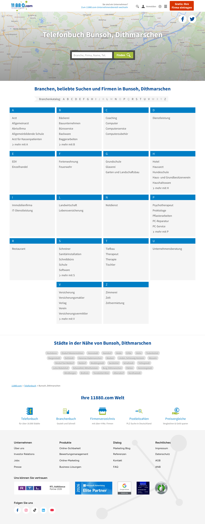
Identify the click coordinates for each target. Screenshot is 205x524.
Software (64, 270)
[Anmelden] (150, 6)
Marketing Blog (121, 448)
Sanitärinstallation (70, 254)
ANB (158, 466)
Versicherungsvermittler (73, 313)
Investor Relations (24, 454)
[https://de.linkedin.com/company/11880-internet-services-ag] (43, 510)
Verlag (62, 303)
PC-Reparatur (161, 221)
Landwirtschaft (68, 205)
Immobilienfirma (22, 205)
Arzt (14, 118)
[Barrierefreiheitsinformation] (161, 6)
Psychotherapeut (163, 205)
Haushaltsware (162, 182)
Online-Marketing (69, 460)
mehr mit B (67, 144)
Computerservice (116, 128)
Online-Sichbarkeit (70, 448)
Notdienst (112, 205)
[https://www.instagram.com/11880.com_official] (26, 510)
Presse (17, 466)
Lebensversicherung (71, 210)
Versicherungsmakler (71, 297)
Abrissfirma (19, 128)
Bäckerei (64, 118)
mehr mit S (67, 275)
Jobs (16, 460)
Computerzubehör (117, 134)
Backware (65, 134)
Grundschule (113, 161)
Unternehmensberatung (167, 249)
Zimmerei (111, 292)
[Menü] (167, 6)
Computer (112, 123)
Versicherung (67, 292)
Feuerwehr (65, 167)
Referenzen (119, 454)
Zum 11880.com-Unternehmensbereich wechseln (104, 7)
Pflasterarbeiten (162, 216)
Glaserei (110, 167)
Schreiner (64, 249)
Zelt (108, 297)
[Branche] (92, 55)
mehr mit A (20, 144)
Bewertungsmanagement (73, 454)
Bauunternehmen (69, 123)
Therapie (111, 259)
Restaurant (18, 249)
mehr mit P (160, 231)
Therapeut (112, 254)
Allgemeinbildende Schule (28, 134)
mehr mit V (67, 319)
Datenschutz (162, 454)
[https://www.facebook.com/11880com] (17, 510)
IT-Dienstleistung (22, 210)
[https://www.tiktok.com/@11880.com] (34, 510)
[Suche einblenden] (139, 6)
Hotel (156, 161)
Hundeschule (161, 172)
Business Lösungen (70, 466)
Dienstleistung (161, 118)
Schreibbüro (66, 259)
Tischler (110, 264)
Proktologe (159, 210)
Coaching (111, 118)
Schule (63, 264)
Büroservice (66, 128)
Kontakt (117, 460)
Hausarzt (158, 167)
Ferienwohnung (68, 161)
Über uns (19, 448)
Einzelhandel (20, 167)
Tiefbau (110, 249)
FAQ (115, 466)
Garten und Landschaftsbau (122, 172)
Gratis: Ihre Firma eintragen (182, 5)
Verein (62, 308)
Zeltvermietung (115, 303)
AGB (157, 460)
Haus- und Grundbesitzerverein (171, 177)
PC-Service (159, 226)
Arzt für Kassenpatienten (27, 139)
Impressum (161, 448)
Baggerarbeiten (68, 139)
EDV (14, 161)
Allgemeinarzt (20, 123)
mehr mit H (161, 188)
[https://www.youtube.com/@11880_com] (52, 510)
